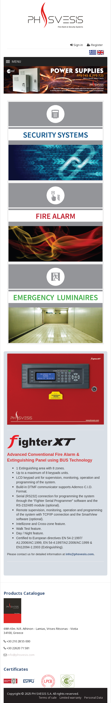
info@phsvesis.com (80, 554)
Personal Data (93, 698)
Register (94, 45)
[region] (55, 79)
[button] (16, 61)
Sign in (76, 45)
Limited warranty (70, 698)
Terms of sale (48, 698)
